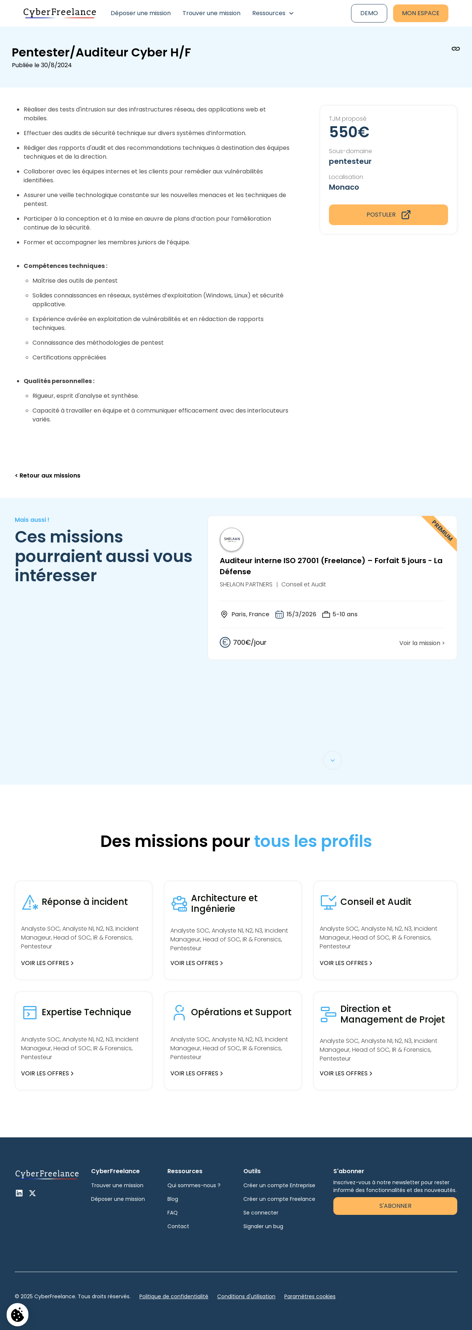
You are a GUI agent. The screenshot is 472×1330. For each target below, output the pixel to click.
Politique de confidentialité (173, 1296)
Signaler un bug (263, 1226)
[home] (60, 13)
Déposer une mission (141, 13)
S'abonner (395, 1206)
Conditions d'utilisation (246, 1296)
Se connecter (260, 1212)
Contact (178, 1226)
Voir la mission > (422, 643)
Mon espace (421, 13)
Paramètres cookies (310, 1296)
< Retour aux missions (47, 475)
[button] (273, 13)
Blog (172, 1199)
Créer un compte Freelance (279, 1199)
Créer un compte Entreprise (279, 1185)
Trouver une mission (211, 13)
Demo (369, 13)
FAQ (172, 1212)
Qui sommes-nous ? (194, 1185)
